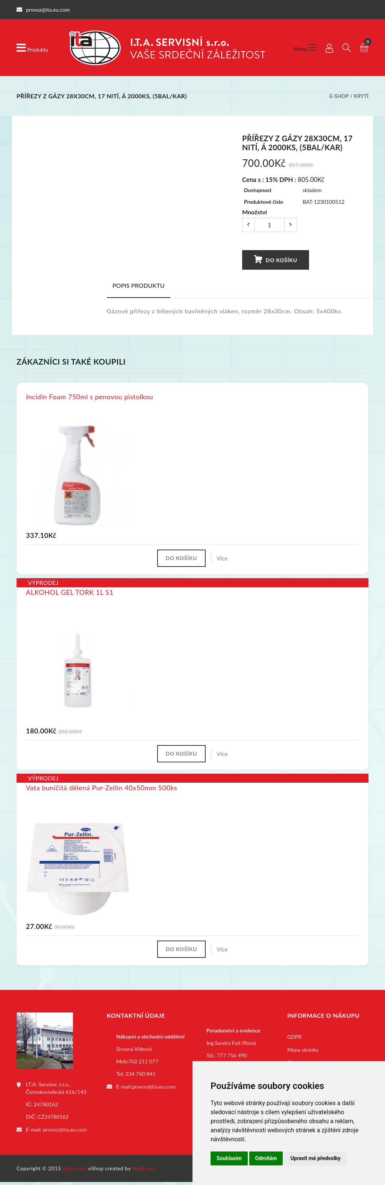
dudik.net (144, 1171)
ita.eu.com (75, 1171)
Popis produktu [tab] (138, 285)
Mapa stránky (302, 1054)
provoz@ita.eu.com (65, 1133)
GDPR (294, 1041)
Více (225, 558)
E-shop (339, 96)
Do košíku (275, 260)
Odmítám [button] (266, 1158)
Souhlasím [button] (229, 1158)
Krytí (361, 96)
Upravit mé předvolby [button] (315, 1158)
